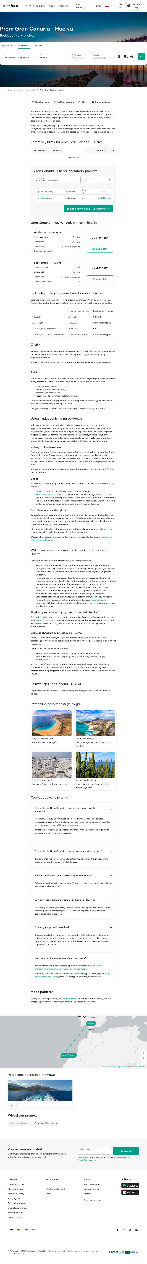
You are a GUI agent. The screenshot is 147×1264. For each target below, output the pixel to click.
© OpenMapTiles (122, 1067)
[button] (49, 150)
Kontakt (87, 1193)
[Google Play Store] (130, 1185)
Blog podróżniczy (16, 1189)
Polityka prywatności (56, 1251)
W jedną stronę (8, 45)
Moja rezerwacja (80, 6)
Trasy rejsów (30, 90)
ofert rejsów (94, 351)
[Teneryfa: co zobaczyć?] (52, 729)
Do (41, 55)
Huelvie (103, 637)
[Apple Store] (130, 1192)
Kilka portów (39, 45)
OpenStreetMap (141, 1067)
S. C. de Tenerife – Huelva (44, 1123)
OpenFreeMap (111, 1067)
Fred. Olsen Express (45, 494)
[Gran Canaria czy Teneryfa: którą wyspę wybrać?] (95, 770)
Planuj (52, 5)
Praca (48, 1193)
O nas (48, 1184)
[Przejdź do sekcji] (40, 102)
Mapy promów (70, 998)
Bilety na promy (14, 90)
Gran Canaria (44, 620)
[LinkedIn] (136, 1229)
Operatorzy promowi (18, 1208)
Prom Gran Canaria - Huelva (52, 90)
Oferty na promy (35, 5)
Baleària (40, 491)
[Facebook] (117, 1229)
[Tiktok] (130, 1229)
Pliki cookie (41, 1251)
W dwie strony (24, 45)
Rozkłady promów (16, 1203)
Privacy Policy (126, 1157)
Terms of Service (84, 1160)
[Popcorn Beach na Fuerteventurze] (52, 770)
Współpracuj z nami (55, 1189)
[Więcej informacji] (45, 1157)
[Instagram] (124, 1229)
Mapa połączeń (15, 1212)
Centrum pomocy (92, 1189)
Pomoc (98, 5)
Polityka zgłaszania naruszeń (79, 1251)
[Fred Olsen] (49, 198)
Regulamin (30, 1251)
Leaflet (103, 1067)
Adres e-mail (84, 1149)
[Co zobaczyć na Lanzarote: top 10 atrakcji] (95, 729)
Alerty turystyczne (92, 1200)
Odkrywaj (64, 5)
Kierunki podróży (16, 1193)
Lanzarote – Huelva (18, 1123)
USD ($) (120, 6)
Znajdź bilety (99, 248)
